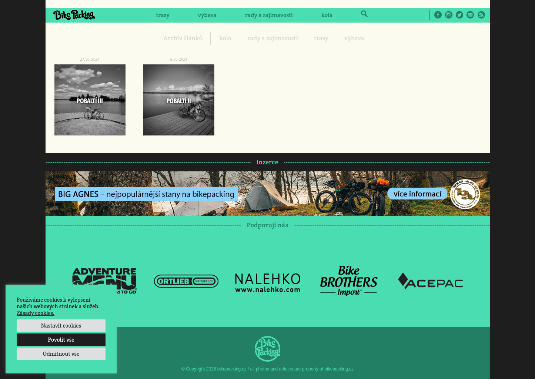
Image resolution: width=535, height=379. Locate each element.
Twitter (459, 15)
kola (327, 15)
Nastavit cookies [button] (61, 325)
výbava (207, 15)
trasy (162, 15)
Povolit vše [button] (61, 339)
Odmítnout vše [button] (61, 353)
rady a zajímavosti (269, 15)
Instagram (448, 15)
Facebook (438, 15)
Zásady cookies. (35, 312)
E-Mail (470, 15)
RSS (481, 15)
